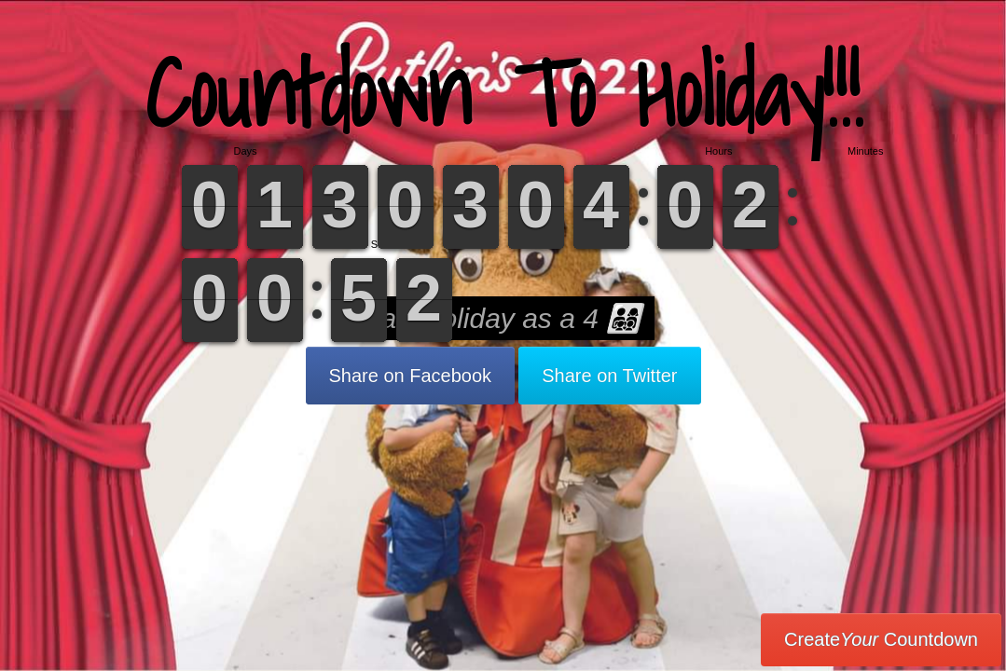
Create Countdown (881, 639)
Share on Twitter (609, 375)
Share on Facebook (410, 375)
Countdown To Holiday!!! (503, 93)
